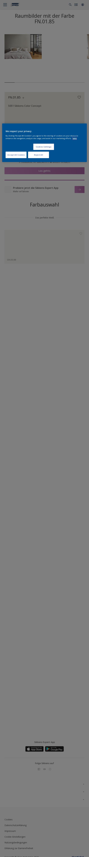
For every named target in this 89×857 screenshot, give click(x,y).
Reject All (38, 155)
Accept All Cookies (16, 155)
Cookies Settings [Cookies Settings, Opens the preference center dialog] (43, 147)
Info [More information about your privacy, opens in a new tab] (75, 138)
